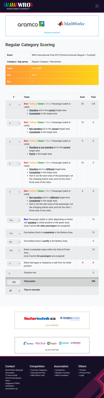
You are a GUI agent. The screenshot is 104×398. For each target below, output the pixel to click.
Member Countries (62, 373)
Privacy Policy (85, 373)
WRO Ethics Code (38, 375)
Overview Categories (39, 370)
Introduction (60, 370)
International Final (38, 373)
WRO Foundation (62, 375)
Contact (83, 370)
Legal (82, 375)
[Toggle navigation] (97, 6)
